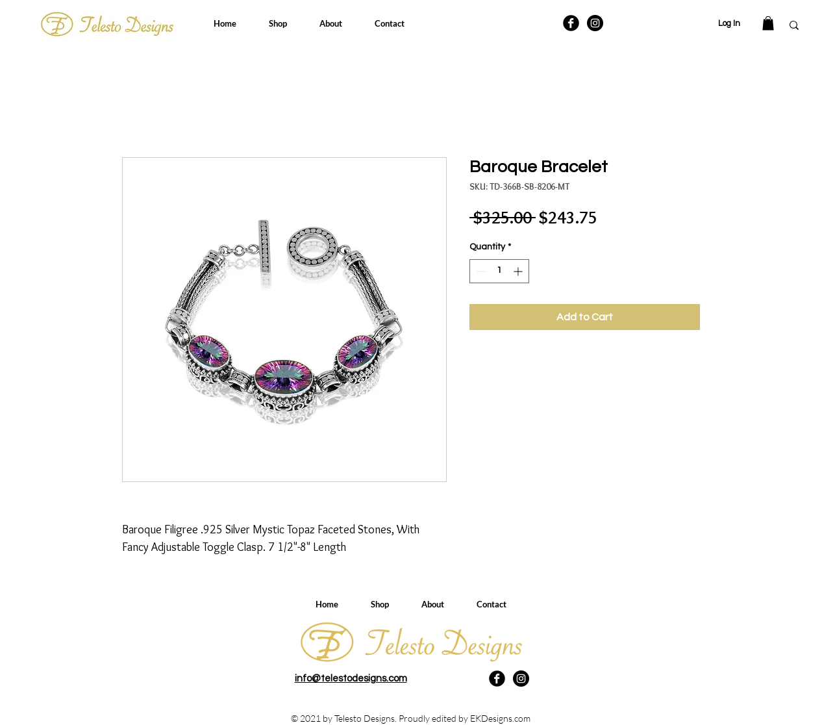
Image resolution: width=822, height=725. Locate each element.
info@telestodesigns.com (351, 678)
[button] (768, 23)
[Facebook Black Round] (571, 23)
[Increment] (519, 271)
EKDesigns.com (500, 718)
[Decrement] (479, 271)
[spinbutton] (499, 271)
